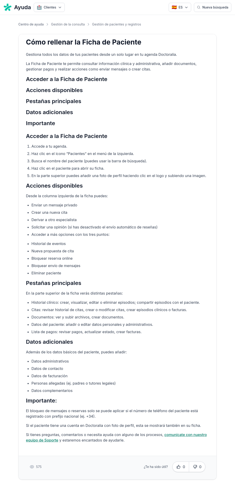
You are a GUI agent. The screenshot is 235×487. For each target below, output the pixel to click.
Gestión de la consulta (68, 24)
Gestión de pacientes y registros (116, 24)
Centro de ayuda (31, 24)
